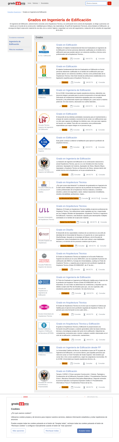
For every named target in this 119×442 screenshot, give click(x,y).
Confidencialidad (76, 401)
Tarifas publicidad (41, 405)
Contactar (74, 398)
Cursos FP (56, 403)
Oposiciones (57, 416)
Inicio (29, 3)
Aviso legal (74, 405)
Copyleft (73, 409)
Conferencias (57, 407)
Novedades (45, 3)
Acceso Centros (41, 412)
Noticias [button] (35, 3)
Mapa (37, 398)
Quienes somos (41, 401)
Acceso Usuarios (41, 409)
